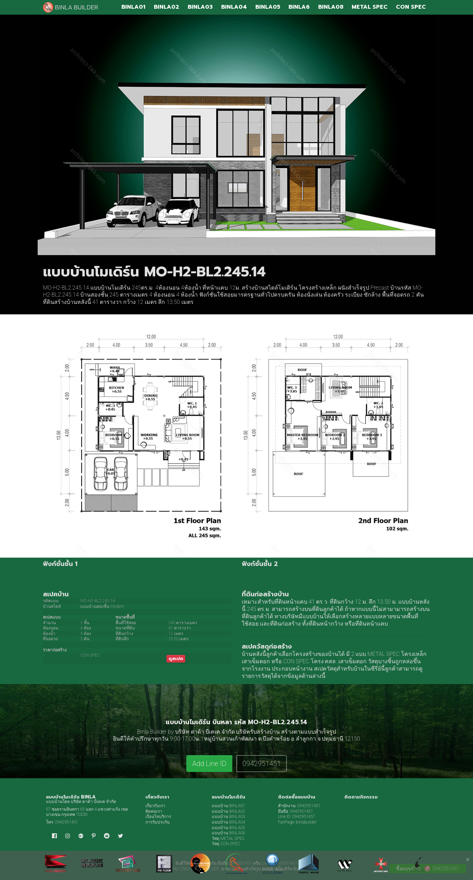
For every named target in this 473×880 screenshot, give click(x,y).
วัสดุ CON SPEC (226, 843)
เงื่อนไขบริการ (158, 816)
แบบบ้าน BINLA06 (228, 833)
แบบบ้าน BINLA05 (228, 827)
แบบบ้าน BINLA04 (228, 822)
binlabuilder (306, 822)
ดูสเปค (175, 658)
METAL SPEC (383, 654)
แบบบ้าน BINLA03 (228, 816)
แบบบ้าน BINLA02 (228, 811)
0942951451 (261, 763)
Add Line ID (209, 763)
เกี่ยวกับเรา (155, 805)
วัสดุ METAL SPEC (228, 838)
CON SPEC (296, 661)
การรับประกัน (157, 822)
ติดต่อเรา (153, 811)
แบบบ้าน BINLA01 (228, 805)
